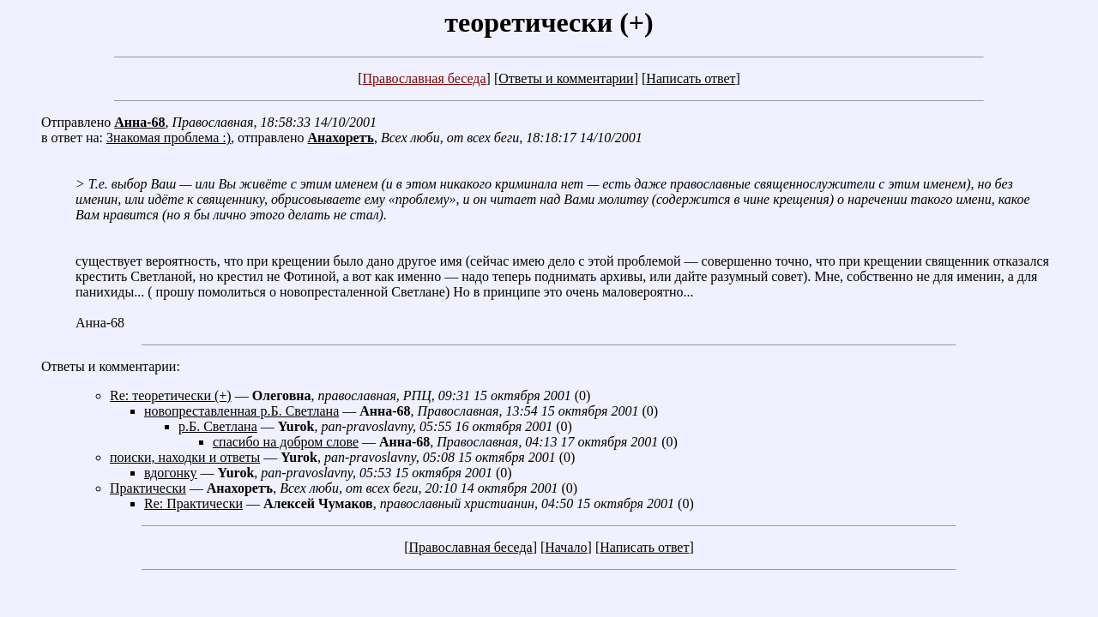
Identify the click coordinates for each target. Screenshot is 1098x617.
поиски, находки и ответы (185, 457)
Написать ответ (690, 78)
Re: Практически (193, 503)
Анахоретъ (341, 137)
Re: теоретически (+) (171, 395)
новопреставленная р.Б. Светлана (241, 411)
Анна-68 (139, 122)
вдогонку (170, 472)
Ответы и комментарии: (110, 366)
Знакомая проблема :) (168, 137)
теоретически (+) (548, 22)
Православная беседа (424, 78)
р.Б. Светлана (217, 426)
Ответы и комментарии (565, 78)
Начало (566, 547)
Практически (148, 488)
